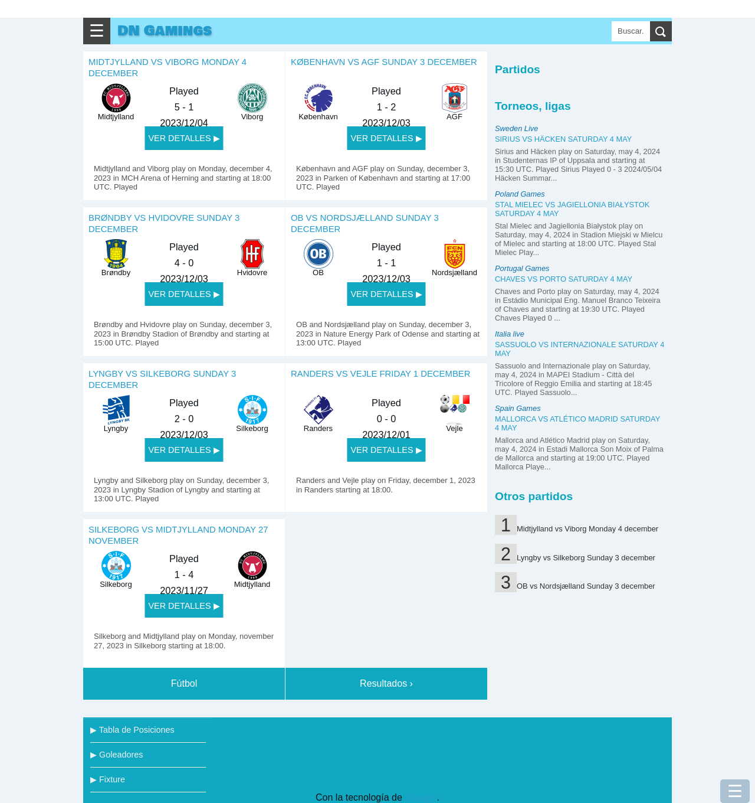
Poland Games (520, 194)
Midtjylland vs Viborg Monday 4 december (587, 528)
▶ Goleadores (116, 754)
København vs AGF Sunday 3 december (384, 62)
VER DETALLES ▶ (183, 138)
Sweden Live (516, 128)
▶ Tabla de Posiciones (132, 730)
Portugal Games (522, 268)
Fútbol (184, 683)
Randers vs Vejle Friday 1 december (380, 373)
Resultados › (386, 683)
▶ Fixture (107, 779)
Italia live (509, 333)
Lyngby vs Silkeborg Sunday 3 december (586, 557)
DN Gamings (164, 31)
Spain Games (518, 408)
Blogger (420, 797)
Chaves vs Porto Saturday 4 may (563, 279)
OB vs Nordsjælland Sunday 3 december (586, 586)
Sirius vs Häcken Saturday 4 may (563, 139)
